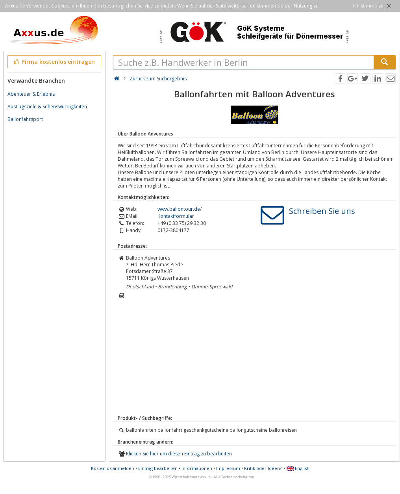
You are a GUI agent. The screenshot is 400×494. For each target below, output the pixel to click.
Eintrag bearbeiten (158, 468)
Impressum (228, 468)
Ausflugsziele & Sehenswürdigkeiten (47, 106)
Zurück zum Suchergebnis (158, 78)
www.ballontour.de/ (179, 209)
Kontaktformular (175, 216)
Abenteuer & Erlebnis (31, 94)
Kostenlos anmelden (112, 468)
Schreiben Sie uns (322, 211)
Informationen (196, 468)
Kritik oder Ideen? (262, 468)
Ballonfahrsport (25, 119)
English (298, 468)
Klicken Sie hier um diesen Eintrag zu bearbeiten (179, 453)
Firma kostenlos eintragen (54, 61)
